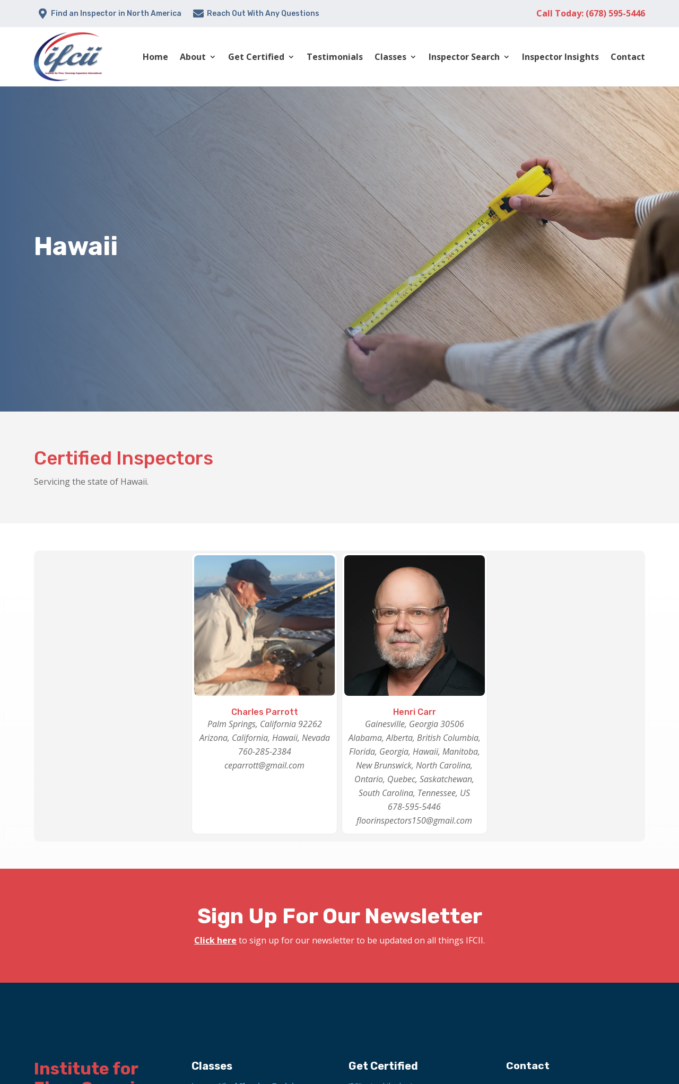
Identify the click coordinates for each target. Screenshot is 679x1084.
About (193, 57)
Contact (628, 57)
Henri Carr (414, 712)
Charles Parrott (264, 712)
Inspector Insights (560, 57)
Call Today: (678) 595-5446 (590, 13)
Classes (390, 57)
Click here (215, 940)
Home (155, 57)
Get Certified (256, 57)
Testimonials (335, 57)
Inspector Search (464, 57)
